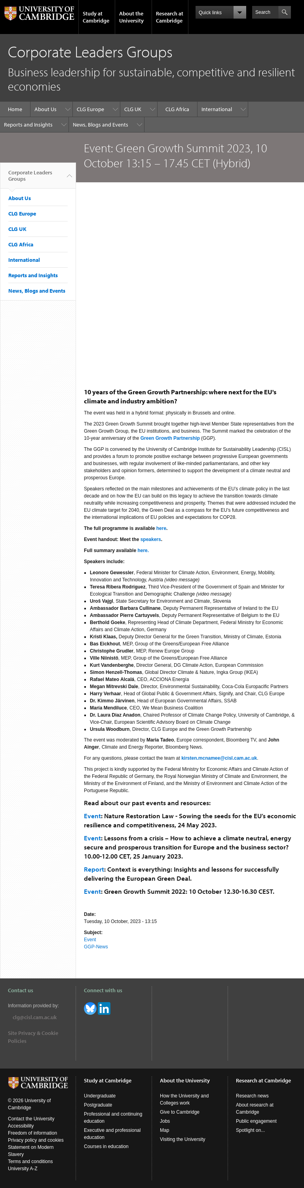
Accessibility (21, 1126)
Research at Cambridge (169, 17)
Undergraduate (100, 1096)
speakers (151, 539)
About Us (45, 109)
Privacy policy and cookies (36, 1140)
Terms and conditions (30, 1161)
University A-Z (23, 1168)
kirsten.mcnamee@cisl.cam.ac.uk (219, 758)
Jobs (165, 1121)
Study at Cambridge (96, 17)
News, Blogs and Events (100, 124)
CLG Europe (90, 109)
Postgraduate (98, 1105)
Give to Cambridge (180, 1112)
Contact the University (31, 1119)
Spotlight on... (250, 1130)
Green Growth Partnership (170, 438)
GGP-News (96, 947)
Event (92, 816)
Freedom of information (32, 1133)
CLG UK (132, 109)
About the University (131, 17)
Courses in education (106, 1146)
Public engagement (256, 1121)
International (216, 109)
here (161, 528)
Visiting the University (182, 1139)
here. (143, 550)
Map (164, 1130)
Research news (252, 1096)
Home (15, 109)
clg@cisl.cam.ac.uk (35, 1017)
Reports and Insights (28, 124)
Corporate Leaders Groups (30, 179)
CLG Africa (177, 109)
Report (94, 869)
